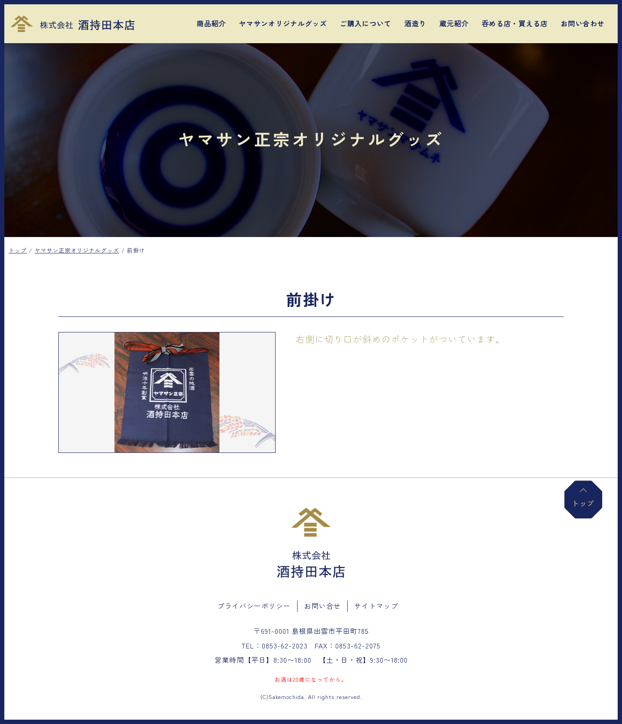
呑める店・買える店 (515, 23)
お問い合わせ (583, 23)
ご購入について (365, 23)
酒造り (415, 23)
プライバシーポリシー (254, 606)
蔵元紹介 (454, 23)
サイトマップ (376, 606)
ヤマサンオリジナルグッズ (283, 23)
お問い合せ (322, 606)
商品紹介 (211, 23)
